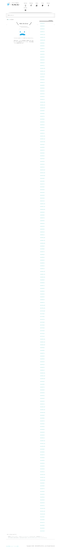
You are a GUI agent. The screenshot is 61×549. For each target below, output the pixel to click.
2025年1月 (42, 65)
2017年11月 (42, 308)
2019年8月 (42, 248)
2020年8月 (42, 215)
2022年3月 (42, 161)
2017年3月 (42, 330)
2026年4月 (42, 23)
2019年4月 (42, 260)
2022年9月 (42, 144)
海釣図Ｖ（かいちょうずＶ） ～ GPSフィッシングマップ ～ (18, 536)
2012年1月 (42, 505)
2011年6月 (42, 525)
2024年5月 (42, 88)
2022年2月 (42, 164)
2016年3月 (42, 364)
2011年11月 (42, 511)
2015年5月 (42, 392)
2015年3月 (42, 398)
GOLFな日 (22, 537)
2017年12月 (42, 305)
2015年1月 (42, 404)
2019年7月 (42, 251)
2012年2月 (42, 502)
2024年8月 (42, 79)
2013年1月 (42, 471)
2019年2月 (42, 265)
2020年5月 (42, 223)
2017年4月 (42, 327)
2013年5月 (42, 460)
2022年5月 (42, 155)
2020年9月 (42, 212)
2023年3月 (42, 127)
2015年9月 (42, 381)
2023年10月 (42, 107)
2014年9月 (42, 415)
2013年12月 (42, 440)
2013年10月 (42, 446)
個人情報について (9, 546)
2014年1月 (42, 437)
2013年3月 (42, 466)
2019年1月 (42, 268)
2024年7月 (42, 82)
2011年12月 (42, 508)
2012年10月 (42, 480)
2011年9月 (42, 516)
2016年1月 (42, 370)
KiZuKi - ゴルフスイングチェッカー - (31, 537)
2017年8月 (42, 316)
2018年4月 (42, 294)
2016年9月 (42, 347)
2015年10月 (42, 378)
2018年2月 (42, 299)
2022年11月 (42, 138)
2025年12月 (42, 34)
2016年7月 (42, 353)
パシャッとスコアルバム (42, 537)
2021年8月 (42, 181)
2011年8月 (42, 519)
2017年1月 (42, 336)
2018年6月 (42, 288)
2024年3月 (42, 93)
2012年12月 (42, 474)
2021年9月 (42, 178)
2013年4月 (42, 463)
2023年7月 (42, 116)
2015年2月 (42, 401)
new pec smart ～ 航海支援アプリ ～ (36, 536)
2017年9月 (42, 313)
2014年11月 (42, 409)
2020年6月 (42, 220)
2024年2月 (42, 96)
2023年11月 (42, 105)
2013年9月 (42, 449)
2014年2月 (42, 435)
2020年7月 (42, 217)
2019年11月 (42, 240)
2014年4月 (42, 429)
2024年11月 (42, 71)
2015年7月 (42, 387)
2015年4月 (42, 395)
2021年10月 (42, 175)
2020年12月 (42, 203)
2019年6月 (42, 254)
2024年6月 (42, 85)
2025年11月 (42, 37)
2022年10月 (42, 141)
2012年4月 (42, 497)
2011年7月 (42, 522)
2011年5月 (42, 528)
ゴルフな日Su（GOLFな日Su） (13, 537)
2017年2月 (42, 333)
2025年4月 (42, 57)
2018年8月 (42, 282)
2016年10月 (42, 344)
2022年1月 (42, 167)
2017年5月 (42, 325)
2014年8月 (42, 418)
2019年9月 (42, 246)
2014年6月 (42, 423)
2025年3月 (42, 59)
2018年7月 (42, 285)
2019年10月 (42, 243)
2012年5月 (42, 494)
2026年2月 (42, 28)
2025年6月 (42, 51)
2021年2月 (42, 198)
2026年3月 (42, 26)
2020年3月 (42, 229)
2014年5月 (42, 426)
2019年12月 (42, 237)
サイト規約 (16, 546)
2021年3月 (42, 195)
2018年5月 (42, 291)
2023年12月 (42, 102)
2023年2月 (42, 130)
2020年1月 (42, 234)
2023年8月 (42, 113)
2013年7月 (42, 454)
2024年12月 (42, 68)
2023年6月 (42, 119)
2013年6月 (42, 457)
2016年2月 (42, 367)
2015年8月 (42, 384)
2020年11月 (42, 206)
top (8, 19)
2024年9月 (42, 76)
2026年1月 (42, 31)
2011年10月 (42, 514)
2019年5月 (42, 257)
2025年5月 (42, 54)
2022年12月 (42, 136)
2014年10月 (42, 412)
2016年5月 (42, 358)
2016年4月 (42, 361)
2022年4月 (42, 158)
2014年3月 (42, 432)
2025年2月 (42, 62)
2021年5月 (42, 189)
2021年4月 (42, 192)
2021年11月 (42, 172)
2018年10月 (42, 277)
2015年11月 (42, 375)
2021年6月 (42, 186)
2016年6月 (42, 356)
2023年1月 (42, 133)
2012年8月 (42, 485)
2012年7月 (42, 488)
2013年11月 (42, 443)
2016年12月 (42, 339)
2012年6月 (42, 491)
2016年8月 (42, 350)
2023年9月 (42, 110)
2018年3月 (42, 296)
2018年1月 (42, 302)
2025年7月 (42, 48)
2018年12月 (42, 271)
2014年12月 (42, 406)
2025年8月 (42, 45)
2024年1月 (42, 99)
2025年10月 (42, 40)
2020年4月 (42, 226)
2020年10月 (42, 209)
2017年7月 (42, 319)
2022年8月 (42, 147)
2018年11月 (42, 274)
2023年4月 (42, 124)
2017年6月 (42, 322)
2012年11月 (42, 477)
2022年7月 (42, 150)
